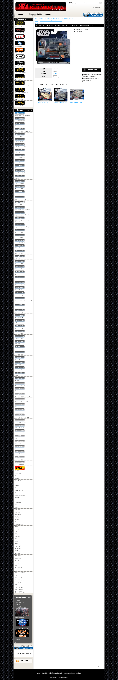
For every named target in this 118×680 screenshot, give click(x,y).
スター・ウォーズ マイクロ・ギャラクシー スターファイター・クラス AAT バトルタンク (45, 95)
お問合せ (48, 14)
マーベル (20, 37)
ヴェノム (20, 151)
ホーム (21, 14)
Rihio (16, 538)
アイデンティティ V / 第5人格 (22, 130)
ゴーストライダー (20, 187)
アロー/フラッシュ (20, 140)
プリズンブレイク (20, 332)
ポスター (20, 437)
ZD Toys (17, 563)
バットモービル (20, 311)
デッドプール (20, 288)
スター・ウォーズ (20, 24)
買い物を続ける (88, 80)
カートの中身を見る (23, 647)
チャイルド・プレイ (20, 283)
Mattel (16, 521)
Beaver (16, 475)
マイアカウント (99, 7)
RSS (22, 661)
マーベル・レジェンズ (20, 353)
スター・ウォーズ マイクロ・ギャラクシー (23, 219)
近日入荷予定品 (19, 589)
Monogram (17, 529)
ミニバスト (20, 447)
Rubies (16, 541)
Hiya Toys (17, 509)
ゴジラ (20, 192)
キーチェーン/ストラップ (21, 400)
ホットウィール (20, 347)
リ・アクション (20, 458)
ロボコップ (20, 363)
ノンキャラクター (20, 104)
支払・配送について (35, 14)
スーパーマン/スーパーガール (22, 208)
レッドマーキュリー (20, 580)
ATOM (26, 661)
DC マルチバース (20, 368)
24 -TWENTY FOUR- (20, 119)
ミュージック (20, 452)
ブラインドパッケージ (20, 421)
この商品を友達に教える (90, 76)
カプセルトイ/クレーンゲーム (22, 395)
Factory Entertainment (20, 495)
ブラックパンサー (20, 327)
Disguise (17, 485)
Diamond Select (18, 483)
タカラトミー (18, 570)
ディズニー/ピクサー (20, 64)
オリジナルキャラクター (21, 90)
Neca (16, 531)
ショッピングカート (93, 14)
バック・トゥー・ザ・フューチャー (23, 300)
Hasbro (16, 507)
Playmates (17, 536)
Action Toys (18, 473)
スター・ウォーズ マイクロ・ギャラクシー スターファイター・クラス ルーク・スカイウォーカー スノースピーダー (61, 95)
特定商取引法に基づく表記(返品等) (92, 74)
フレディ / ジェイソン (20, 337)
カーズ (20, 166)
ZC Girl (20, 379)
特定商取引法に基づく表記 (55, 673)
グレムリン (20, 177)
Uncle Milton (18, 558)
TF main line (18, 548)
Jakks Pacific (18, 514)
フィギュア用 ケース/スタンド (22, 416)
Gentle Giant (18, 502)
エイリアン (20, 161)
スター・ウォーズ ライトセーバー (23, 225)
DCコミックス (20, 44)
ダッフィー (20, 278)
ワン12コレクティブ (20, 463)
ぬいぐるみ (20, 410)
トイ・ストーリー (20, 293)
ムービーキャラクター (20, 70)
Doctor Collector (19, 490)
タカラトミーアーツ (20, 572)
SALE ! (20, 469)
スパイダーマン (20, 252)
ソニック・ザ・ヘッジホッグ (22, 267)
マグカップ (20, 442)
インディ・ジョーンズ (20, 145)
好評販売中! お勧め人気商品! (22, 114)
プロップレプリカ (20, 426)
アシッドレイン (20, 135)
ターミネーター (20, 273)
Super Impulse (18, 546)
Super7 (16, 543)
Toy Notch (17, 553)
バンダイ (17, 575)
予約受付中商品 (19, 587)
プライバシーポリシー (69, 673)
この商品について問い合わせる (92, 78)
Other (16, 584)
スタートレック (20, 231)
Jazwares (17, 519)
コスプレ (20, 405)
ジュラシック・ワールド (21, 198)
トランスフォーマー (20, 30)
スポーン (20, 257)
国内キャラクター (20, 97)
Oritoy (16, 534)
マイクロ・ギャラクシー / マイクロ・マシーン (62, 18)
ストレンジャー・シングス (22, 241)
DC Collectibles (18, 480)
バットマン (20, 306)
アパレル (20, 389)
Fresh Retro (17, 497)
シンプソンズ (20, 203)
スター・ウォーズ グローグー (22, 213)
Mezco (16, 526)
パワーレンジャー (20, 321)
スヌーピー (20, 246)
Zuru (16, 565)
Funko (16, 500)
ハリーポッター (20, 316)
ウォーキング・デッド (20, 156)
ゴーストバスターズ (20, 182)
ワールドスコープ (19, 582)
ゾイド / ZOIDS (20, 262)
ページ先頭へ (96, 667)
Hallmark (17, 505)
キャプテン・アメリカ (20, 171)
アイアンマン (20, 124)
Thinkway (17, 551)
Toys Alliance (18, 555)
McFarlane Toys (19, 524)
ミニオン (20, 358)
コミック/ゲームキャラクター (22, 84)
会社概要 (17, 600)
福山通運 (17, 639)
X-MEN (20, 374)
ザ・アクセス (18, 567)
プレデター (20, 342)
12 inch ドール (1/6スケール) (22, 384)
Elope (16, 492)
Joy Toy (17, 517)
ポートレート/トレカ (20, 431)
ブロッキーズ (20, 50)
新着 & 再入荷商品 (19, 592)
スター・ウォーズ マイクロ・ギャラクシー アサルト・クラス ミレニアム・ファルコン (77, 95)
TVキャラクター (20, 77)
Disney (16, 488)
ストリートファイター (20, 236)
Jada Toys (17, 512)
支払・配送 (44, 673)
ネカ (20, 57)
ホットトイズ (18, 577)
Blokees (17, 478)
